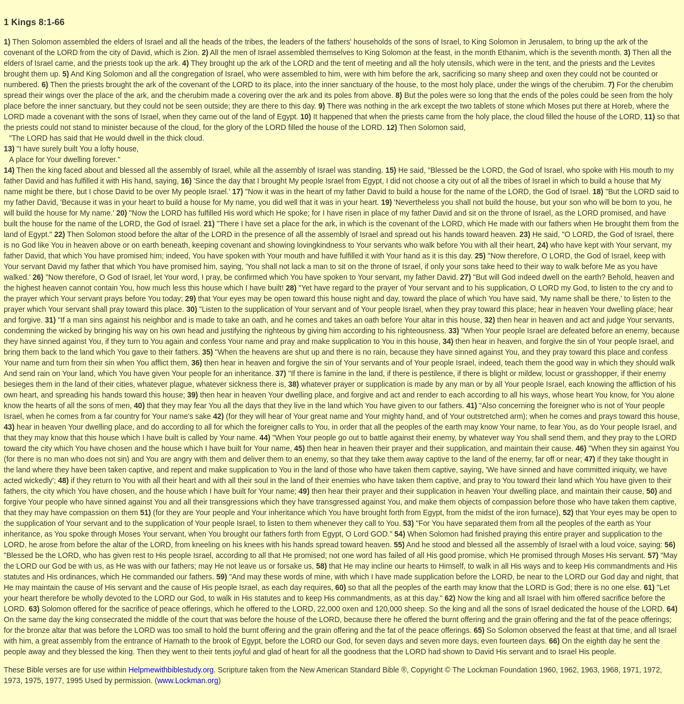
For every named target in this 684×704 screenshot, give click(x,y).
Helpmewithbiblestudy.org (170, 669)
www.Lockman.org (187, 680)
